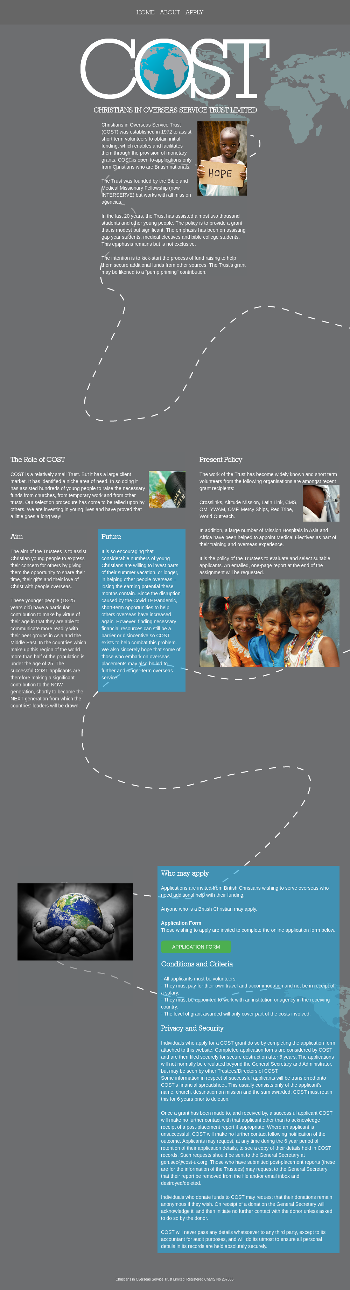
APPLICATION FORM (196, 947)
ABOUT (170, 12)
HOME (145, 12)
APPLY (194, 12)
